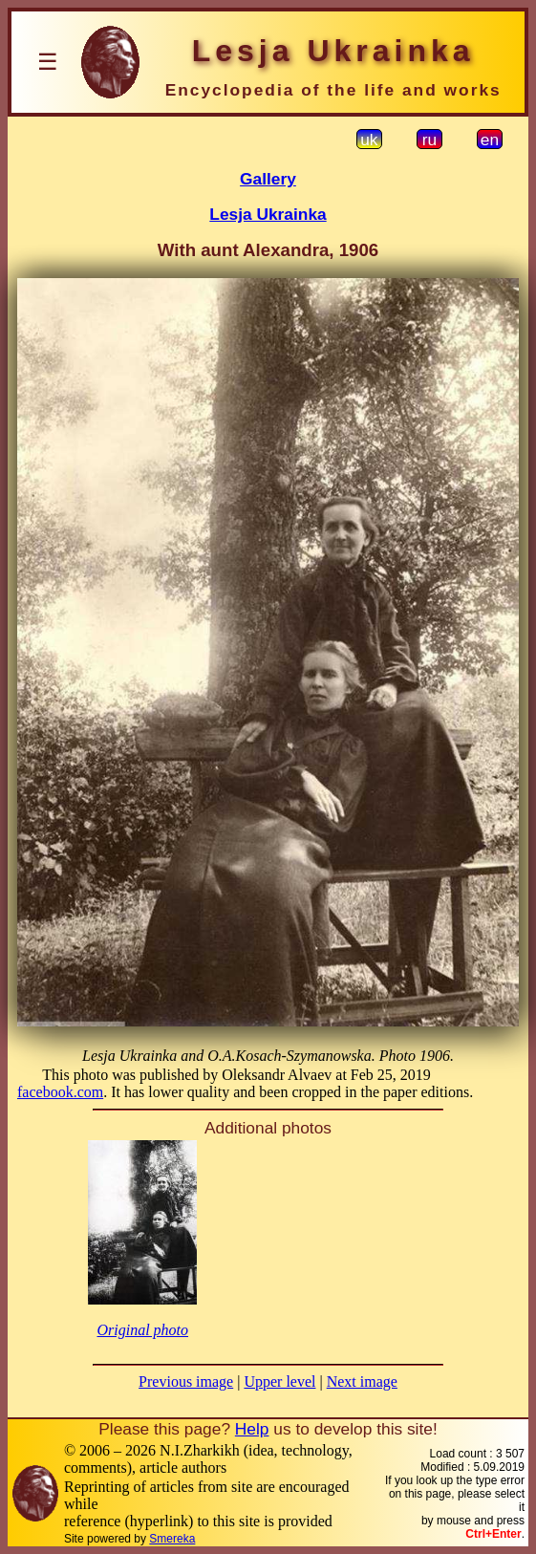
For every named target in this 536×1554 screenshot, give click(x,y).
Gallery (268, 178)
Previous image (186, 1381)
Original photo (142, 1330)
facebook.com (60, 1092)
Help (252, 1428)
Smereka (172, 1538)
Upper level (279, 1381)
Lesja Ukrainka (267, 214)
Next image (362, 1381)
